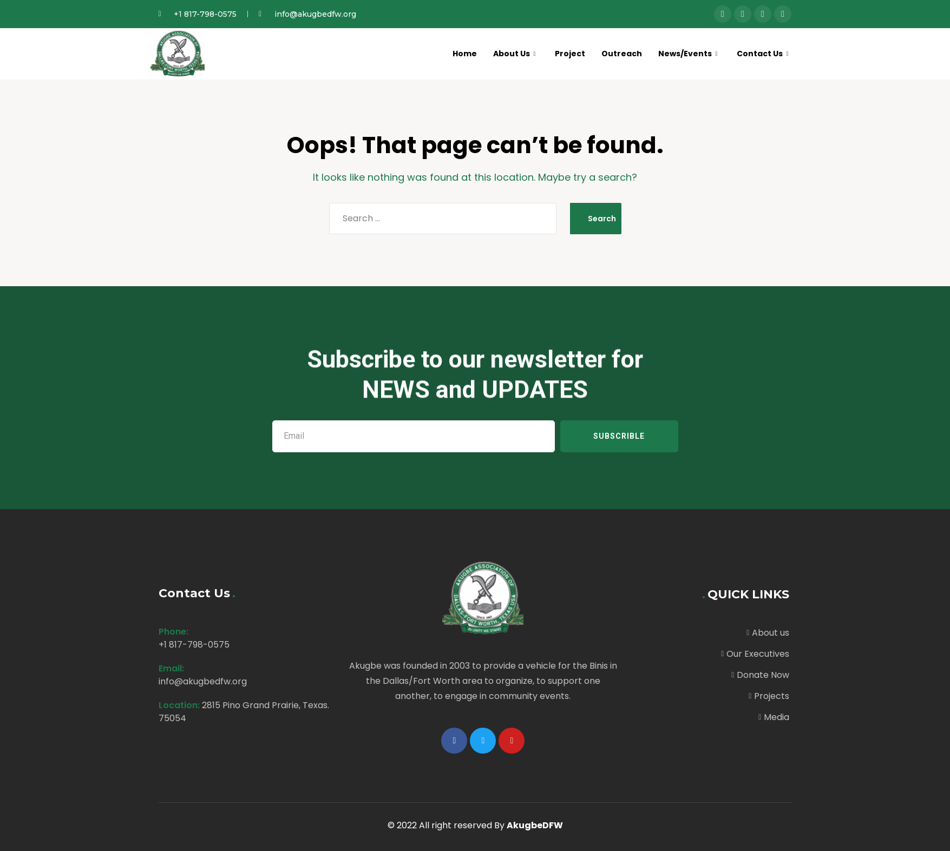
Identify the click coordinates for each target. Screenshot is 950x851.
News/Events (684, 53)
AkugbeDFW (535, 825)
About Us (504, 53)
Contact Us (761, 53)
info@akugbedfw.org (203, 681)
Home (453, 53)
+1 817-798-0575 (194, 644)
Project (562, 53)
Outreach (615, 53)
